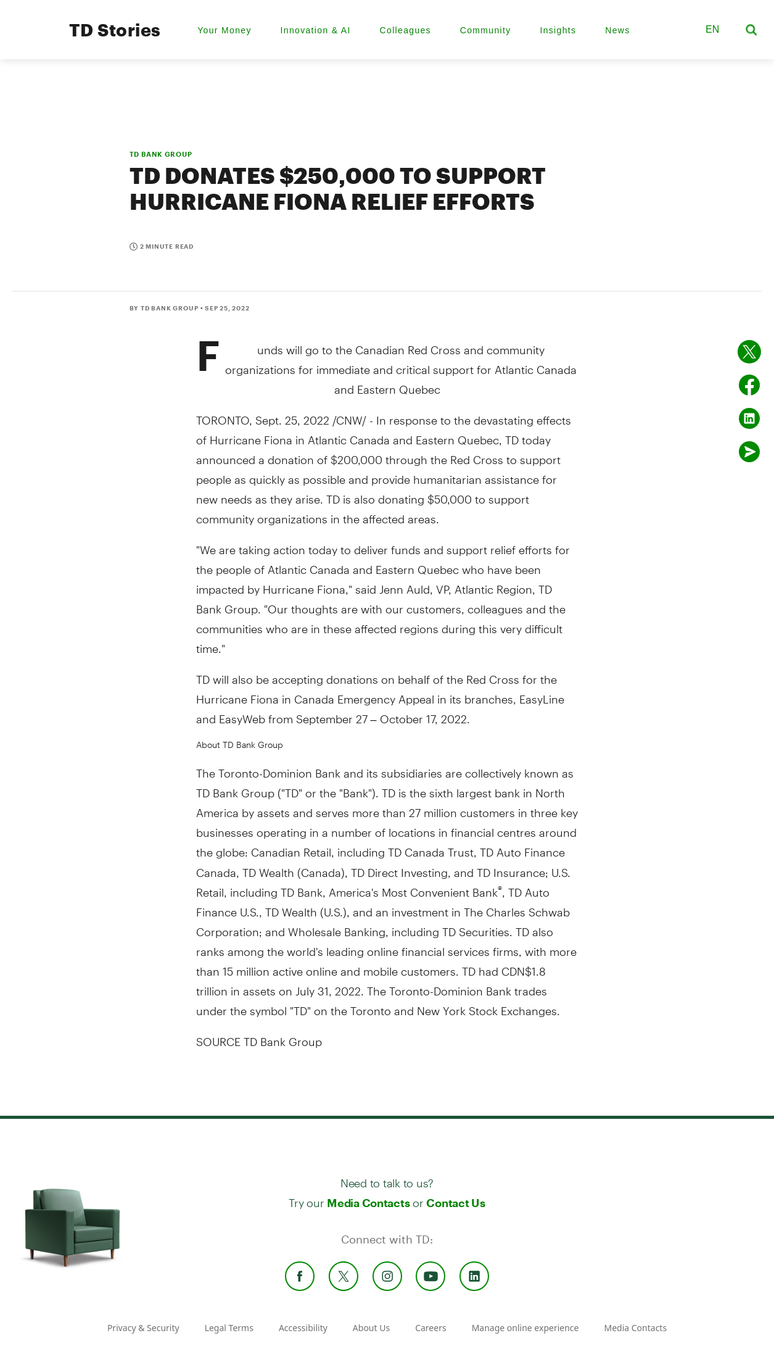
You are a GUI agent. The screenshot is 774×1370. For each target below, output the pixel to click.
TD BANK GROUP (161, 154)
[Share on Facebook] (749, 385)
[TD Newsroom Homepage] (31, 40)
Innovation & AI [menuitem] (316, 30)
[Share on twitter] (749, 351)
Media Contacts (368, 1203)
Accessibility (303, 1328)
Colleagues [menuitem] (405, 30)
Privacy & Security (143, 1328)
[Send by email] (749, 451)
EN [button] (712, 29)
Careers (430, 1328)
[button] (680, 29)
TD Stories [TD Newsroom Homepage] (115, 29)
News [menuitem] (617, 30)
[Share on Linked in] (749, 418)
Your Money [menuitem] (224, 30)
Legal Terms (229, 1328)
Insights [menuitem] (558, 30)
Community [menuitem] (485, 30)
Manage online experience (525, 1328)
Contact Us (455, 1203)
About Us (371, 1328)
